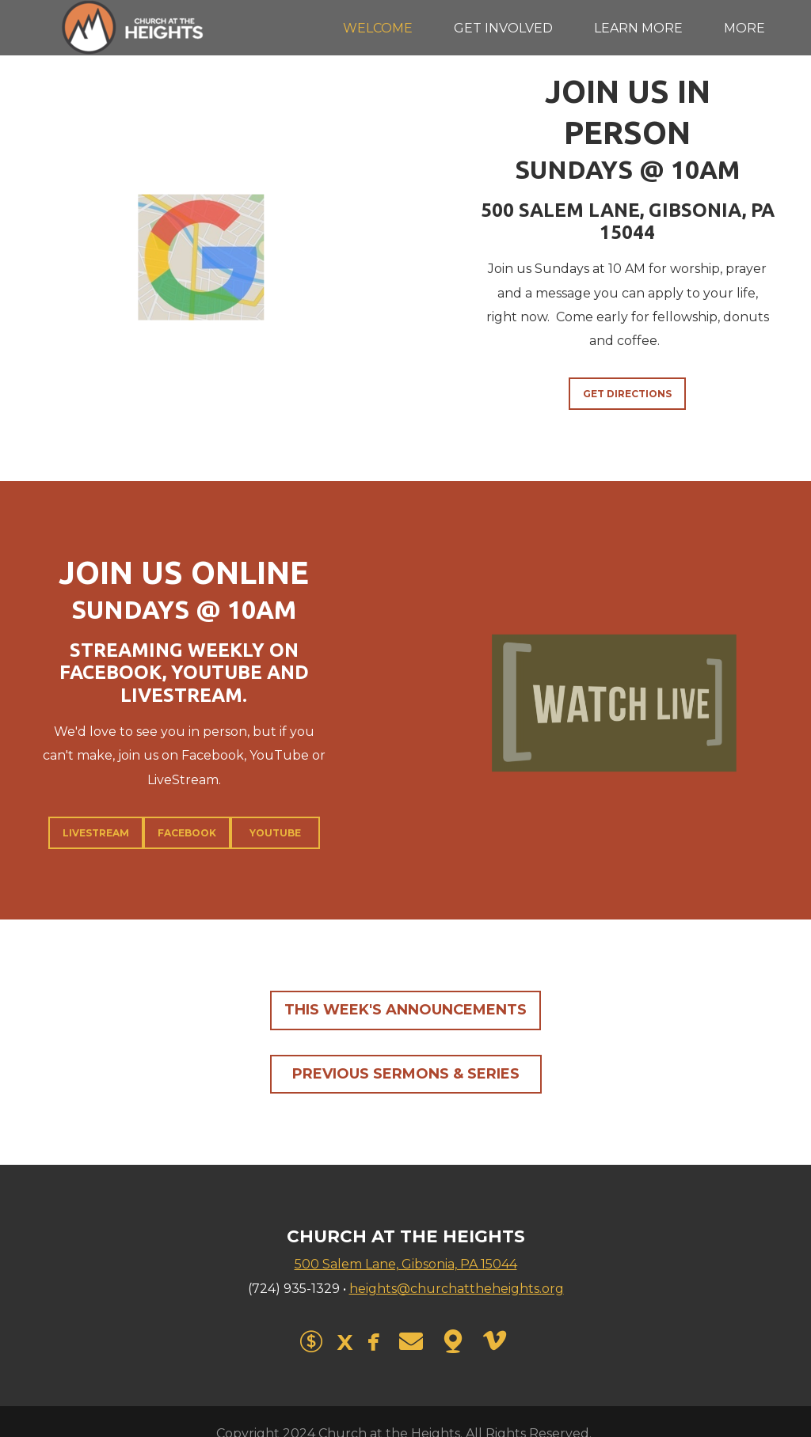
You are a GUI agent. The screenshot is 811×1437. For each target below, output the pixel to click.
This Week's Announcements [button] (405, 1009)
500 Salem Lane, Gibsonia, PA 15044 (406, 1264)
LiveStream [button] (96, 833)
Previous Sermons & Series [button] (405, 1073)
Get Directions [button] (627, 394)
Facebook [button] (187, 833)
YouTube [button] (275, 833)
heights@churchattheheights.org (456, 1288)
